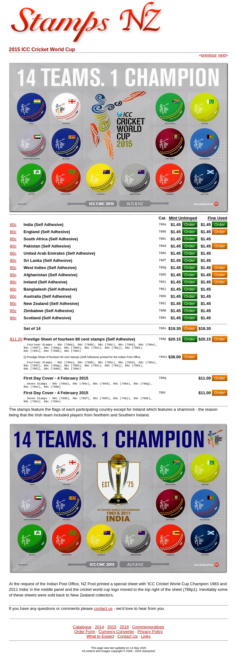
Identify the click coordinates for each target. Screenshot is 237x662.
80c (13, 224)
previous (209, 55)
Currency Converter (116, 641)
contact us (103, 617)
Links (145, 645)
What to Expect (100, 645)
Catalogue (82, 636)
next (222, 55)
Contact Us (127, 645)
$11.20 (16, 339)
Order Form (84, 641)
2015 (111, 636)
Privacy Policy (150, 641)
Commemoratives (148, 636)
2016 (124, 636)
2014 (99, 636)
